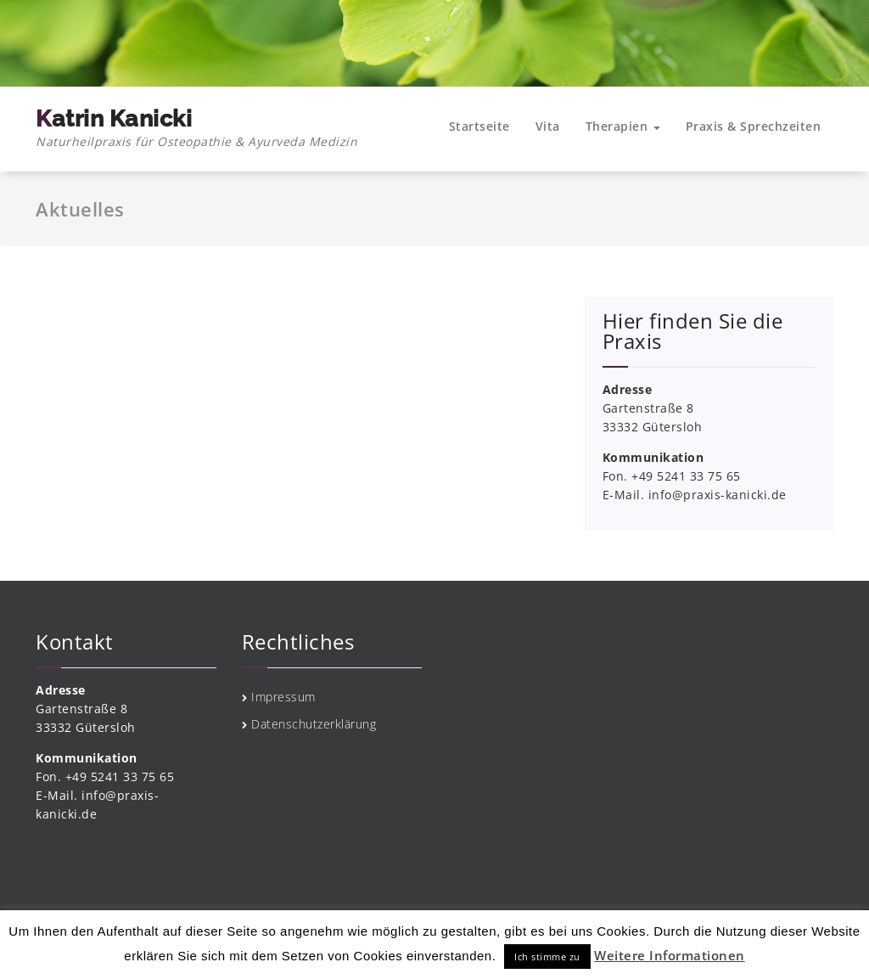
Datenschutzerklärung (313, 724)
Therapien (623, 126)
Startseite (479, 126)
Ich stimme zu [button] (547, 956)
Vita (547, 126)
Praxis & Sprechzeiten (753, 126)
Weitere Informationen (669, 955)
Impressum (283, 697)
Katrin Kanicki (196, 128)
